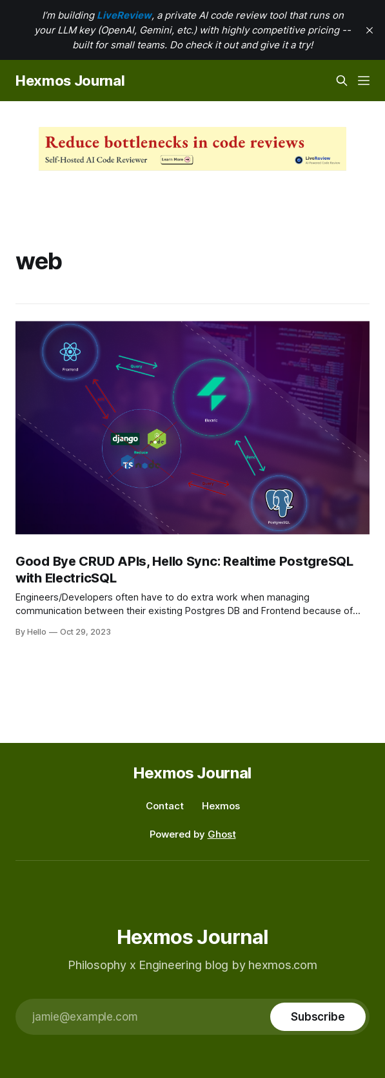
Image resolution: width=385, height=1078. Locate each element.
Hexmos (221, 806)
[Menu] (363, 80)
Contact (165, 806)
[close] (369, 30)
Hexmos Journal (69, 80)
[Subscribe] (318, 1017)
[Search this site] (341, 80)
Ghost (222, 834)
